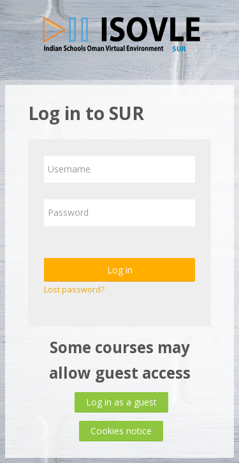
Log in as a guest (121, 402)
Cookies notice (121, 431)
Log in (120, 270)
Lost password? (74, 289)
